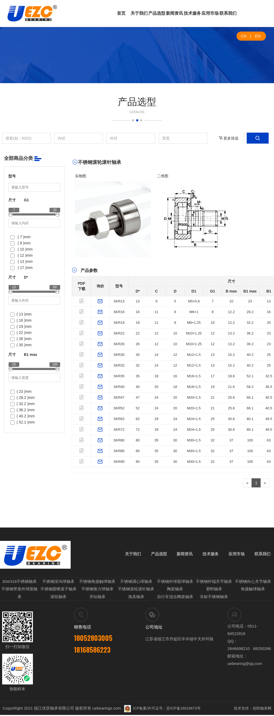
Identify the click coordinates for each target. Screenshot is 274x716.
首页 (121, 13)
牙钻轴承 (97, 598)
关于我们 (139, 13)
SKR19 (118, 323)
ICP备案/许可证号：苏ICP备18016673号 (162, 709)
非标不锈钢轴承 (214, 598)
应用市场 (210, 13)
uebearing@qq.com (244, 664)
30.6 (231, 419)
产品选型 (156, 13)
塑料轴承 (214, 590)
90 (137, 462)
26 (137, 344)
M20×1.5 (194, 397)
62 (137, 419)
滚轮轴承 (58, 598)
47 (137, 397)
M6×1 (193, 312)
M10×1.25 (193, 333)
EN (258, 36)
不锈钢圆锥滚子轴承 (58, 590)
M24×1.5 (194, 419)
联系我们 (228, 13)
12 (156, 333)
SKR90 (118, 462)
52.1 (250, 376)
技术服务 (192, 13)
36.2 (250, 333)
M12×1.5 (194, 355)
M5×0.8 (194, 301)
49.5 (268, 419)
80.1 (250, 419)
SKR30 (118, 355)
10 (231, 301)
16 (137, 312)
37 (231, 440)
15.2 (231, 355)
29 (156, 419)
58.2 (250, 387)
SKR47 (118, 397)
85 (137, 451)
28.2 (250, 312)
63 (269, 440)
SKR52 (118, 408)
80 (137, 440)
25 (269, 355)
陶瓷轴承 (175, 590)
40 (137, 387)
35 (137, 376)
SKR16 (118, 312)
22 (137, 333)
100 (250, 440)
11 (156, 312)
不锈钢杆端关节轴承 (214, 583)
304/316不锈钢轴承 (19, 583)
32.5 (268, 376)
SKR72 (118, 430)
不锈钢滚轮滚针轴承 (136, 590)
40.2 (250, 355)
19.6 (231, 376)
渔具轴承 (136, 598)
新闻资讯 (174, 13)
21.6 (231, 387)
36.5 (268, 387)
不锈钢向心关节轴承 (253, 583)
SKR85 (118, 451)
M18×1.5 (194, 387)
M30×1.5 (194, 440)
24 (156, 397)
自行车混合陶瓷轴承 (175, 598)
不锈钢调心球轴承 (136, 583)
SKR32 (118, 365)
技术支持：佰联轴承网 (252, 709)
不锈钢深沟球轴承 (58, 583)
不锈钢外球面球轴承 (175, 583)
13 (137, 301)
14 (156, 355)
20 (269, 323)
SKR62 (118, 419)
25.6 (231, 397)
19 (137, 323)
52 (137, 408)
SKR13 (118, 301)
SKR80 (118, 440)
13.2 (231, 333)
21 (212, 397)
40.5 (268, 397)
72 (137, 430)
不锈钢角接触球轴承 (97, 583)
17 (212, 376)
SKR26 (118, 344)
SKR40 (118, 387)
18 (156, 376)
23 (250, 301)
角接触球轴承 (253, 590)
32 (137, 365)
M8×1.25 (194, 323)
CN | (246, 36)
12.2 (231, 312)
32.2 (250, 323)
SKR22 (118, 333)
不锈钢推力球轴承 (97, 590)
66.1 (250, 397)
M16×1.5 (194, 376)
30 (137, 355)
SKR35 (118, 376)
